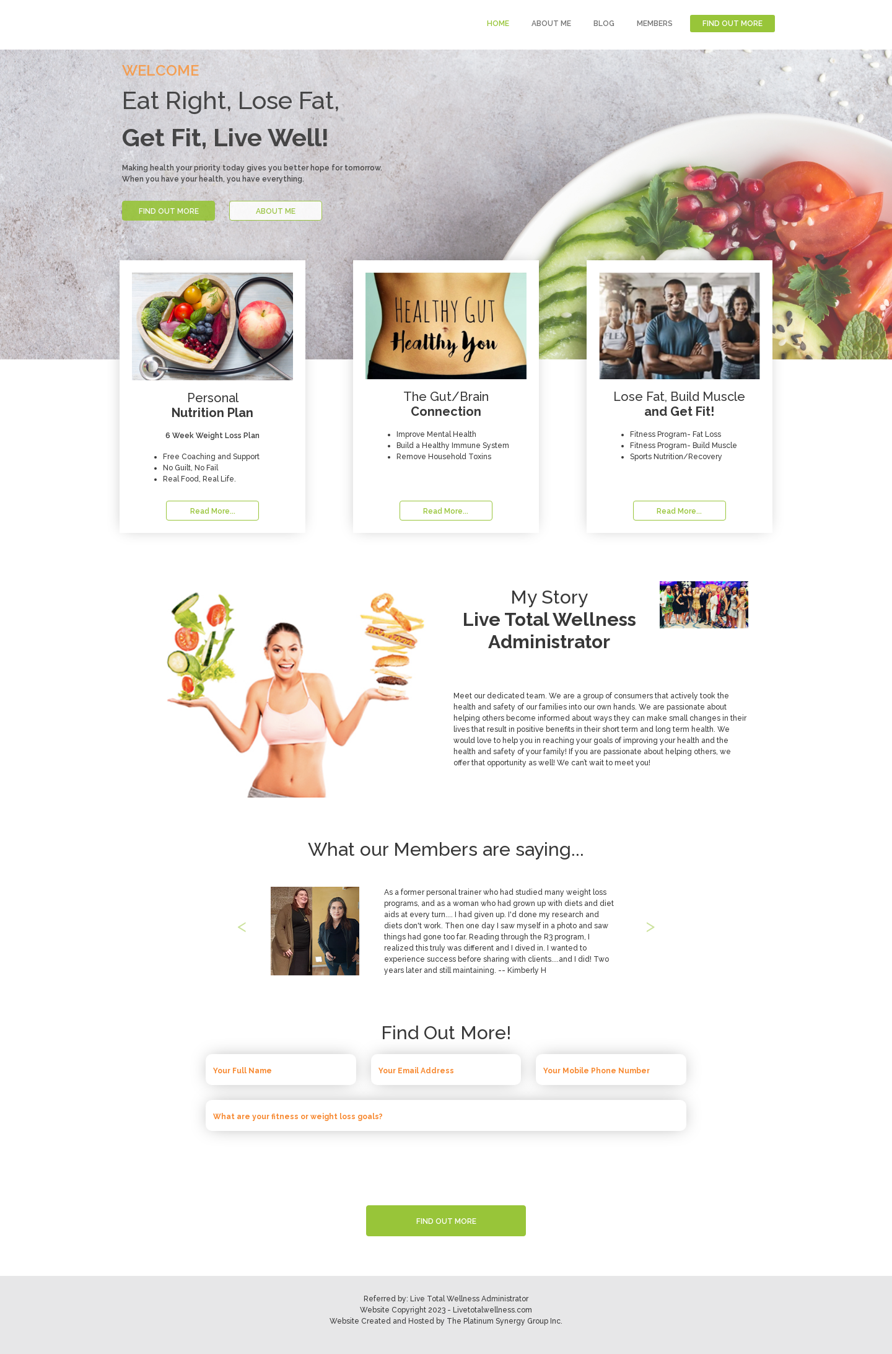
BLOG (603, 23)
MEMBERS (655, 23)
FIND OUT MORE (732, 23)
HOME (498, 23)
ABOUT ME (551, 23)
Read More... (212, 511)
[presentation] (446, 1165)
